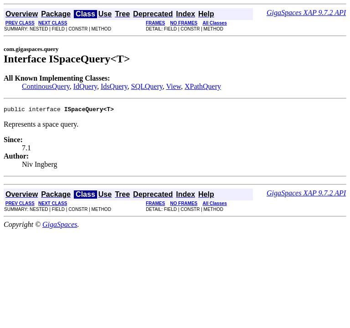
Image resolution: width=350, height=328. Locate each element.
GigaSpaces (59, 226)
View (173, 86)
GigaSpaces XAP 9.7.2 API (306, 12)
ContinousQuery (46, 86)
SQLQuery (147, 86)
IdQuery (85, 86)
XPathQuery (203, 86)
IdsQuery (114, 86)
